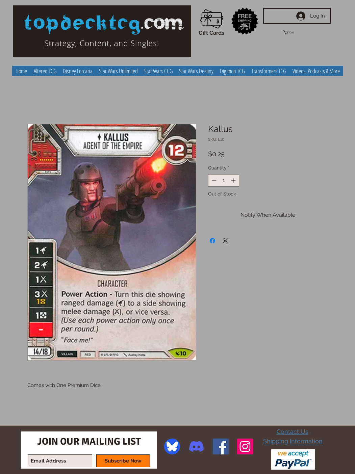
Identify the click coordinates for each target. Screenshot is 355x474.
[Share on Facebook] (212, 241)
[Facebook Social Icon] (221, 446)
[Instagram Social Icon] (245, 446)
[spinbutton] (224, 180)
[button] (294, 32)
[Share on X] (225, 241)
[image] (172, 446)
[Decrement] (213, 180)
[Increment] (234, 180)
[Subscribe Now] (123, 460)
